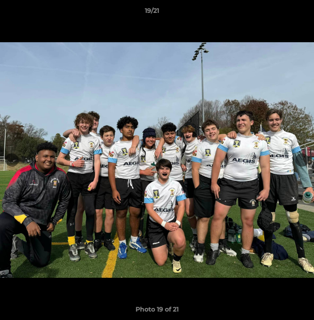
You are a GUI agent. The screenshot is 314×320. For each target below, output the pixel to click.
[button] (282, 13)
